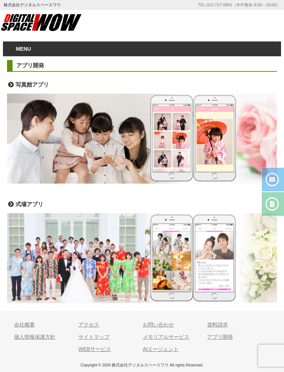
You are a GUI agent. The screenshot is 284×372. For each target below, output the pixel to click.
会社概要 (24, 325)
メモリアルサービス (166, 337)
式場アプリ (29, 204)
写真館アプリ (32, 84)
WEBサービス (94, 349)
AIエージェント (161, 349)
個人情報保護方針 (34, 337)
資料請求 (217, 325)
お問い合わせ (158, 325)
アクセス (88, 325)
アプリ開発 (220, 337)
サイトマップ (93, 337)
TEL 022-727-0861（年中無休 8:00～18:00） (239, 5)
